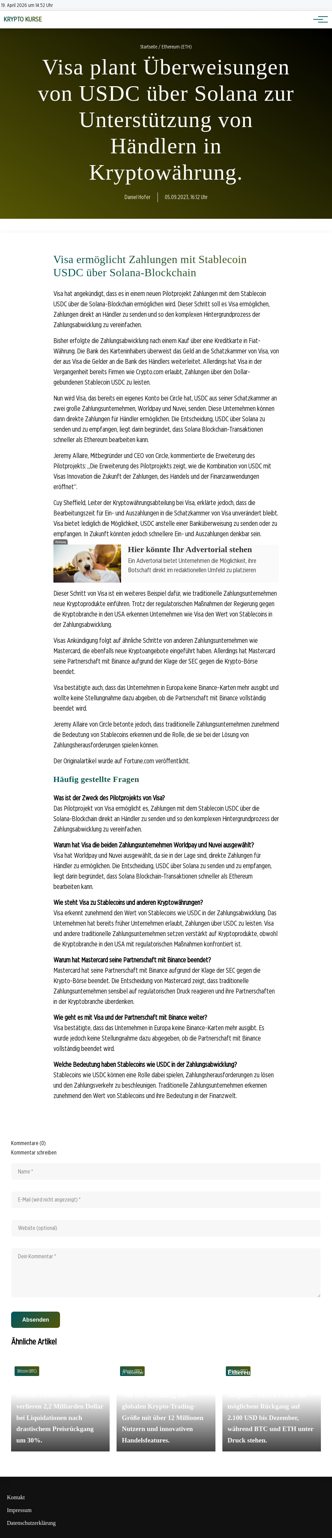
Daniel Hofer (138, 197)
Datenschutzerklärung (31, 1523)
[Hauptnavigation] (318, 19)
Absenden (35, 1320)
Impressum (19, 1510)
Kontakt (16, 1497)
